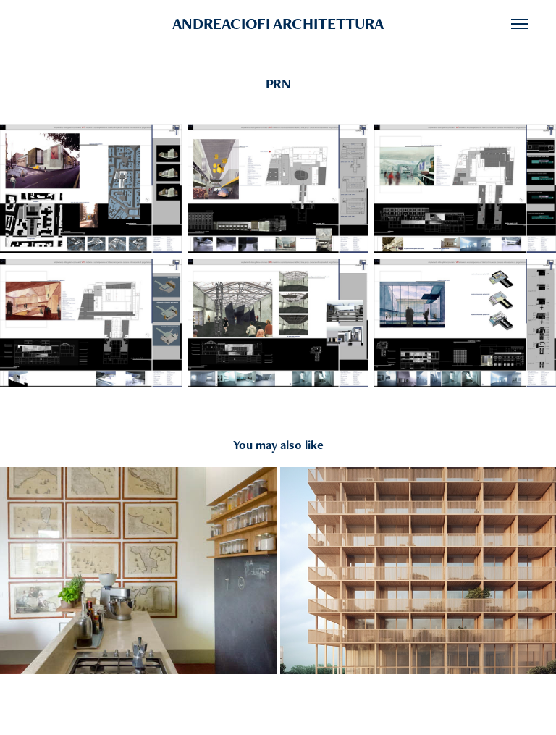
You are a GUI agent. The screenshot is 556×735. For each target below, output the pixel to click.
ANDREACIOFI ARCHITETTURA (278, 23)
